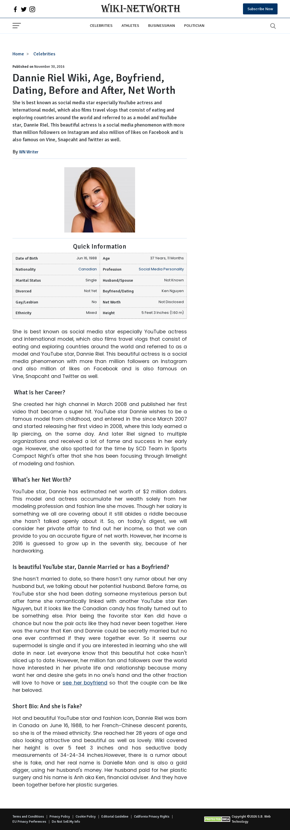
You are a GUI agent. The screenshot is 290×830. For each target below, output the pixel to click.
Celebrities (101, 25)
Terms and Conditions (28, 816)
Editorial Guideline (114, 816)
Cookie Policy (86, 816)
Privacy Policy (60, 816)
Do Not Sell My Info (66, 822)
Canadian (87, 269)
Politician (194, 25)
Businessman (161, 25)
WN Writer (29, 152)
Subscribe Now (260, 8)
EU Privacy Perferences (29, 822)
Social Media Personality (161, 269)
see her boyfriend (85, 682)
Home (18, 54)
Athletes (130, 25)
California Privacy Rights (151, 816)
